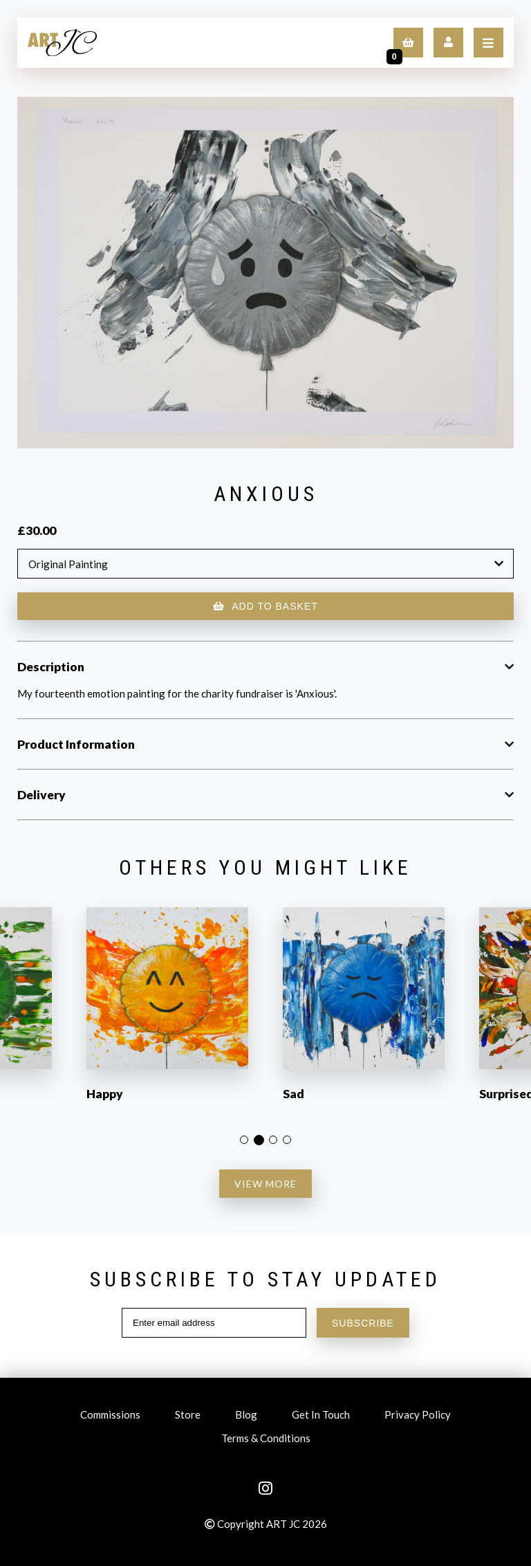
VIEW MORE (265, 1184)
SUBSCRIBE (363, 1323)
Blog (246, 1416)
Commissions (110, 1416)
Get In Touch (321, 1416)
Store (188, 1416)
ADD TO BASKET (265, 606)
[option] (167, 1012)
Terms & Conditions (265, 1440)
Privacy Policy (417, 1416)
